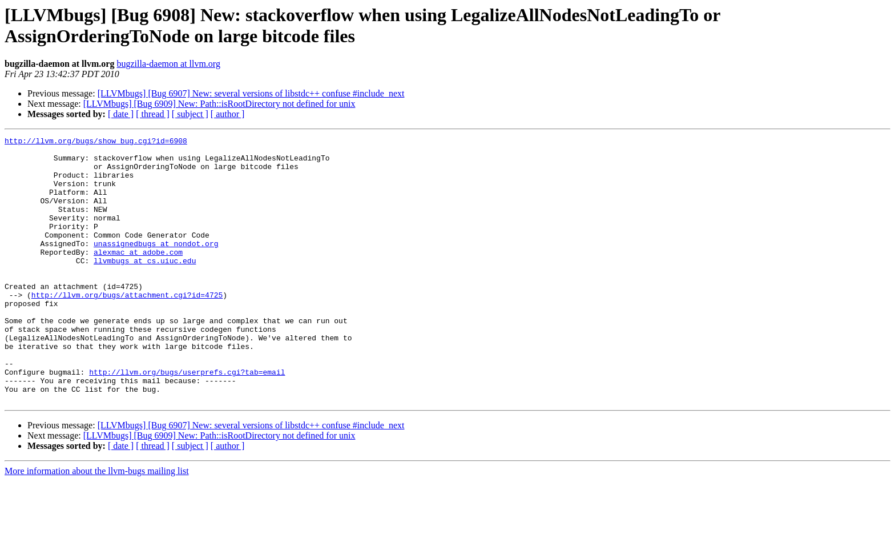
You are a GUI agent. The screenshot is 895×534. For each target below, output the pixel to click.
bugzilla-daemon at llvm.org (168, 64)
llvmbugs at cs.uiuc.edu (145, 286)
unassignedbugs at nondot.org (156, 265)
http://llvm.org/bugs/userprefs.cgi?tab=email (187, 420)
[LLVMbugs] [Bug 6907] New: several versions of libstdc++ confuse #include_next (251, 93)
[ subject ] (190, 114)
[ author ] (228, 114)
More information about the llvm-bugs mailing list (97, 524)
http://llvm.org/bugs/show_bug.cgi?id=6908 (96, 142)
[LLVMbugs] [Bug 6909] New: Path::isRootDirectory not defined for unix (219, 104)
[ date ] (121, 114)
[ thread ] (153, 114)
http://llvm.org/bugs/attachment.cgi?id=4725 (127, 327)
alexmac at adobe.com (138, 276)
